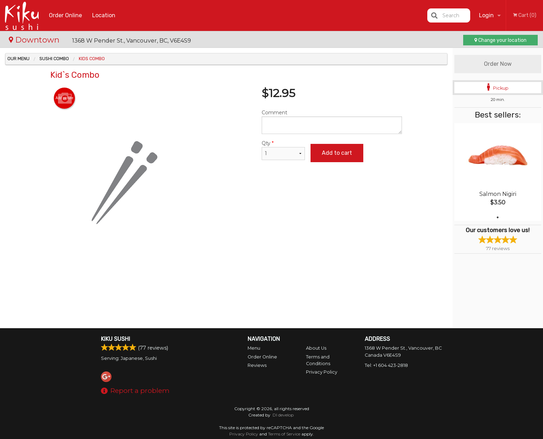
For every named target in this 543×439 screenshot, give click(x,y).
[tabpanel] (497, 172)
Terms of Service (284, 434)
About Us (316, 348)
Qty (283, 150)
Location (103, 15)
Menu (254, 348)
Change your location (500, 40)
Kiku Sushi (115, 339)
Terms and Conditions (318, 360)
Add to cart (337, 152)
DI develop (283, 415)
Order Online (65, 15)
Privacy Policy (321, 372)
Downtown (35, 40)
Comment (332, 121)
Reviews (257, 365)
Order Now (498, 64)
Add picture (65, 98)
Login (486, 15)
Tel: (386, 365)
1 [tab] (497, 217)
